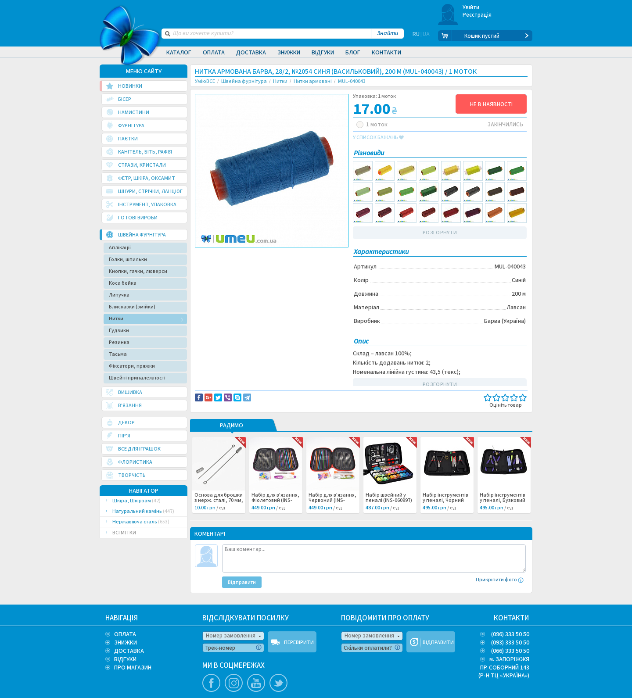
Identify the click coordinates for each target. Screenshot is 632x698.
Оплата (214, 52)
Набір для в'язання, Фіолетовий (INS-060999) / (275, 500)
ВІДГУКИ (125, 659)
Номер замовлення (230, 636)
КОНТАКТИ (511, 618)
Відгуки (323, 52)
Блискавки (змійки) (132, 307)
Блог (352, 52)
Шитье (210, 264)
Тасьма (118, 354)
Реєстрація (477, 15)
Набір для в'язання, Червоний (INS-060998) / (332, 500)
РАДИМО (231, 426)
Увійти (471, 7)
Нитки (116, 318)
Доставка (251, 52)
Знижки (288, 52)
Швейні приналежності (137, 378)
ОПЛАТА (125, 634)
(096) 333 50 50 (510, 634)
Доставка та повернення (232, 255)
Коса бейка (122, 283)
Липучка (119, 295)
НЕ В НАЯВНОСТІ (491, 104)
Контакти (386, 52)
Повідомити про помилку (303, 255)
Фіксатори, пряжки (132, 366)
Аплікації (120, 247)
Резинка (119, 342)
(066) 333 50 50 (510, 651)
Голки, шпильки (128, 259)
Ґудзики (119, 330)
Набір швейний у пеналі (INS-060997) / (389, 500)
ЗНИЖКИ (125, 643)
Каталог (178, 52)
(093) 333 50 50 (510, 643)
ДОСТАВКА (129, 651)
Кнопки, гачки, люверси (138, 271)
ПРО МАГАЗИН (132, 668)
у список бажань (378, 137)
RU (416, 36)
